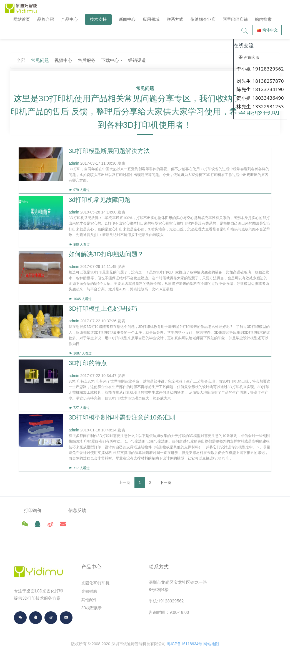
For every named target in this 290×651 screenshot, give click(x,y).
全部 (85, 60)
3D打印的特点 (88, 363)
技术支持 (98, 19)
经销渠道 (200, 60)
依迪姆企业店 (203, 19)
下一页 (165, 482)
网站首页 (21, 19)
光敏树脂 (89, 579)
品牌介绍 (45, 19)
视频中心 (127, 60)
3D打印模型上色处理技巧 (103, 308)
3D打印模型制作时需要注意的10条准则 (122, 417)
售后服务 (150, 60)
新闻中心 (127, 19)
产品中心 (69, 19)
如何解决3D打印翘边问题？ (106, 254)
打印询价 (33, 510)
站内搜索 (263, 19)
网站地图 (211, 631)
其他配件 (89, 587)
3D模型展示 (91, 596)
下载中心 (174, 60)
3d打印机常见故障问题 (99, 199)
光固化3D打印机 (95, 571)
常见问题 (104, 60)
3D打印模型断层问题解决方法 (109, 150)
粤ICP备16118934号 (184, 631)
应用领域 (151, 19)
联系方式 (175, 19)
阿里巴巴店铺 (235, 19)
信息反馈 (77, 510)
